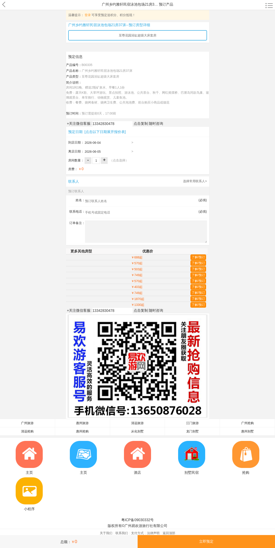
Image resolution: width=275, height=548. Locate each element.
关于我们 (106, 533)
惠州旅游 (82, 423)
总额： (68, 541)
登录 (88, 15)
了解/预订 (198, 257)
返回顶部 (169, 533)
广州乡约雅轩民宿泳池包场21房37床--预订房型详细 (109, 25)
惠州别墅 (247, 431)
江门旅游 (192, 423)
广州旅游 (27, 423)
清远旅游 (137, 423)
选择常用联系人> (195, 181)
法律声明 (153, 533)
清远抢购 (27, 431)
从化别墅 (137, 431)
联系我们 (121, 533)
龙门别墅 (192, 431)
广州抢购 (247, 423)
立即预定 (206, 541)
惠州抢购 (82, 431)
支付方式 (137, 533)
